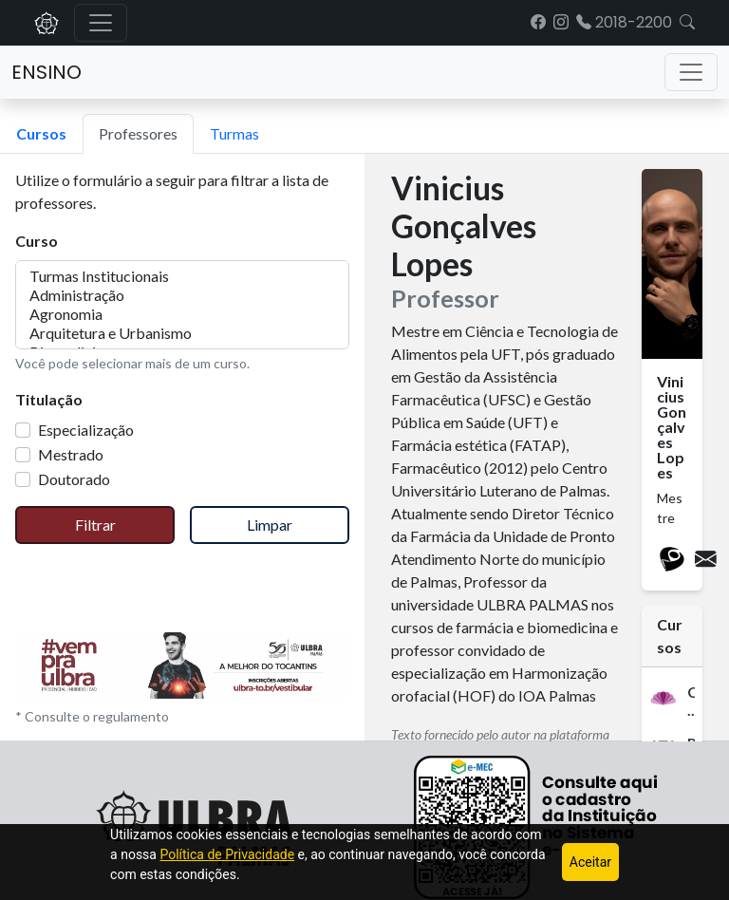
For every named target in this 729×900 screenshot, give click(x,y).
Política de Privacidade (226, 854)
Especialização (86, 430)
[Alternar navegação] (100, 23)
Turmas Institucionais (182, 276)
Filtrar (95, 525)
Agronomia (182, 314)
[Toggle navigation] (691, 72)
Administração (182, 295)
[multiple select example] (182, 304)
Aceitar (590, 862)
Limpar (269, 525)
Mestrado (70, 454)
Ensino (46, 72)
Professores (138, 133)
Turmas (234, 133)
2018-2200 (624, 22)
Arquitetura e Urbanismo (182, 333)
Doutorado (74, 479)
